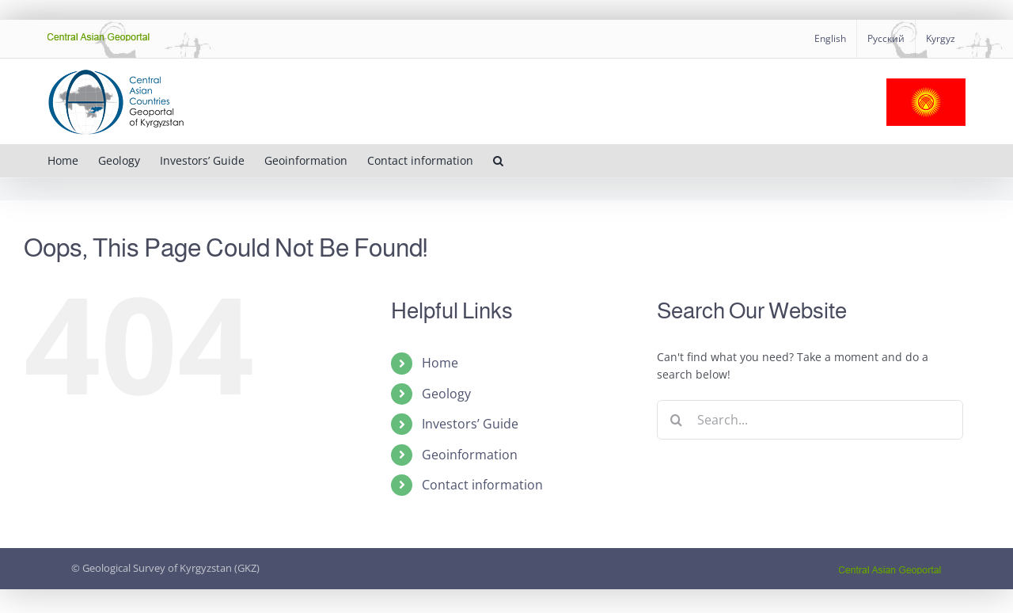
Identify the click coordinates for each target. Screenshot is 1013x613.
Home (440, 362)
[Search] (676, 420)
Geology (446, 393)
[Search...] (810, 420)
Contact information (482, 484)
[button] (498, 161)
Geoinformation (470, 454)
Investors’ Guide (470, 423)
